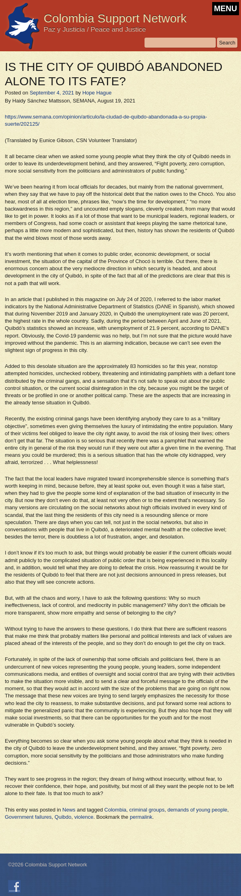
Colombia (115, 810)
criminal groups (147, 810)
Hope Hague (97, 93)
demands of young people (197, 810)
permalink (141, 817)
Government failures (28, 817)
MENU (225, 8)
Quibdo (62, 817)
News (69, 810)
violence (83, 817)
